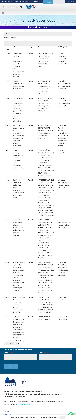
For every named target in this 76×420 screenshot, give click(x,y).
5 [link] (14, 343)
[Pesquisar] (21, 7)
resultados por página (10, 37)
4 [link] (12, 343)
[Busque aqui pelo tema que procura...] (12, 7)
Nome (9, 352)
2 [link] (8, 343)
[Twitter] (71, 2)
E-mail (44, 352)
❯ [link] (18, 343)
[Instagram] (73, 2)
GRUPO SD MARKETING (23, 404)
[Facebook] (69, 2)
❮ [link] (5, 343)
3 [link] (10, 343)
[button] (71, 415)
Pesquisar (7, 40)
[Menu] (2, 12)
